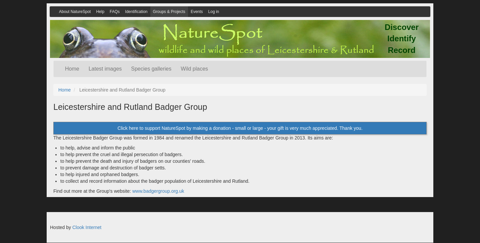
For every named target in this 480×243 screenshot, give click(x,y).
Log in (213, 11)
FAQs (115, 11)
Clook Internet (86, 227)
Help (100, 11)
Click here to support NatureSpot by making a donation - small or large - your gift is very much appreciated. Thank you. (239, 128)
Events (197, 11)
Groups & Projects (169, 11)
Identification (136, 11)
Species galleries (151, 69)
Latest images (105, 69)
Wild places (194, 69)
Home (72, 69)
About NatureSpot (75, 11)
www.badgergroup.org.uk (158, 191)
